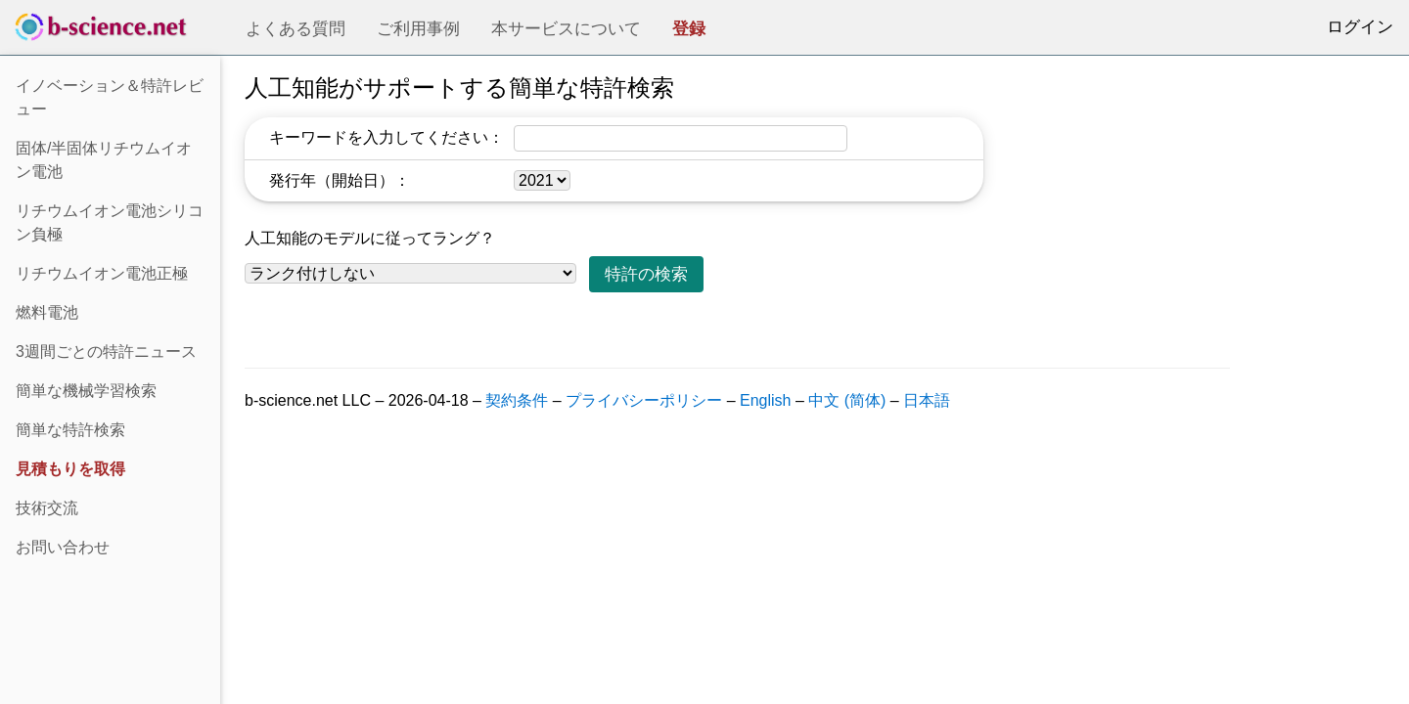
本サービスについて (566, 29)
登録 (688, 29)
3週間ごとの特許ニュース (106, 351)
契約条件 (516, 400)
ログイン (1360, 27)
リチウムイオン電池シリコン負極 (110, 222)
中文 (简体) (847, 400)
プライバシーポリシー (644, 400)
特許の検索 (646, 274)
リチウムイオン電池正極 (102, 273)
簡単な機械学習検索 (86, 390)
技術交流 (47, 508)
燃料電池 (47, 312)
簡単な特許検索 (70, 429)
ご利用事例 (418, 29)
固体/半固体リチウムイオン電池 (104, 160)
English (765, 400)
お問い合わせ (63, 547)
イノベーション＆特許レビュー (110, 97)
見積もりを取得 (70, 469)
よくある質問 (295, 29)
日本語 (926, 400)
